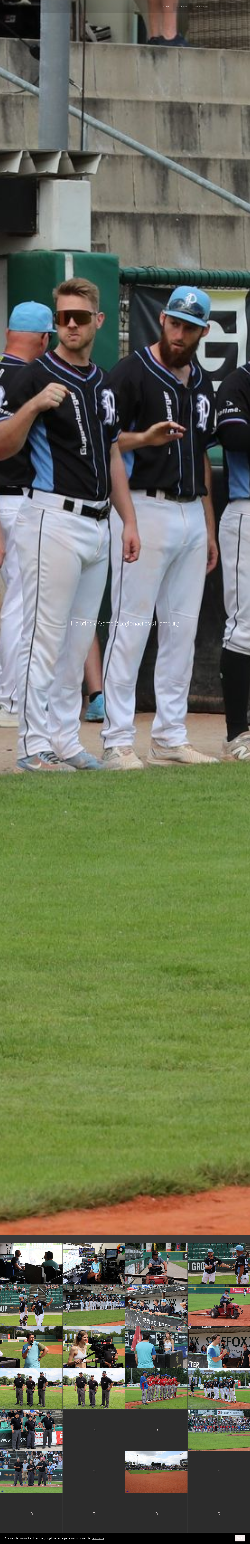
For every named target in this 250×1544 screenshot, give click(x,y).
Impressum (201, 6)
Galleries (181, 6)
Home (166, 6)
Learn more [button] (98, 1538)
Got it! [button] (240, 1538)
